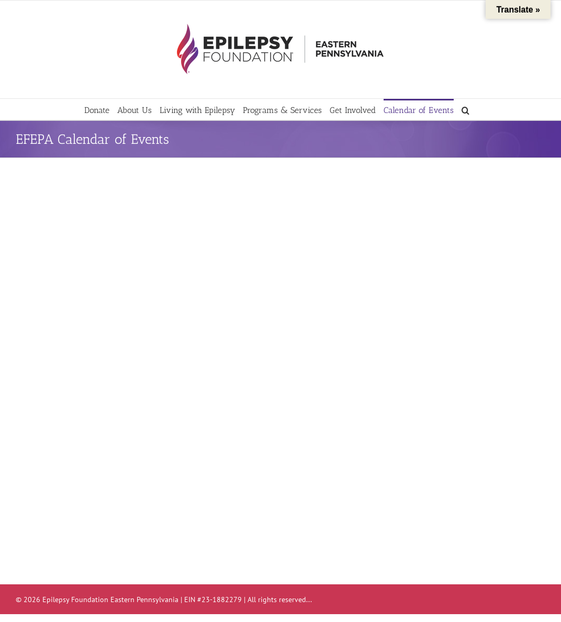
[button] (465, 109)
